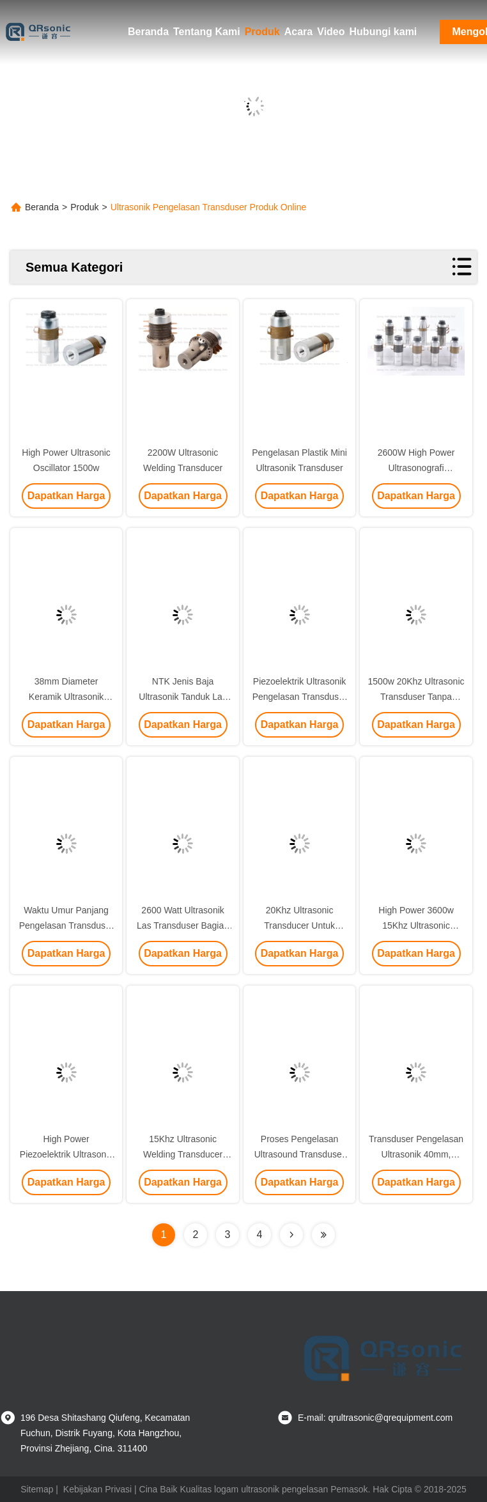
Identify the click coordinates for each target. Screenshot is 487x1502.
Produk (262, 31)
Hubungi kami (383, 31)
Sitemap (36, 1489)
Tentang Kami (206, 31)
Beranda (148, 31)
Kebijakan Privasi (97, 1489)
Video (330, 31)
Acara (298, 31)
